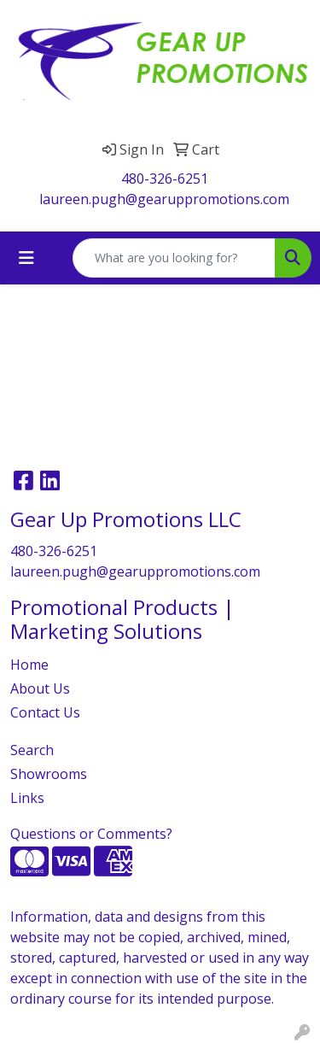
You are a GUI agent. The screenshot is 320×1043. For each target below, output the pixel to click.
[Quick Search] (174, 258)
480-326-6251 (164, 178)
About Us (40, 688)
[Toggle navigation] (26, 258)
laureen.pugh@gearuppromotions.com (164, 199)
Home (29, 664)
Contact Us (45, 712)
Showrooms (48, 774)
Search (32, 750)
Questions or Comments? (91, 833)
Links (27, 797)
